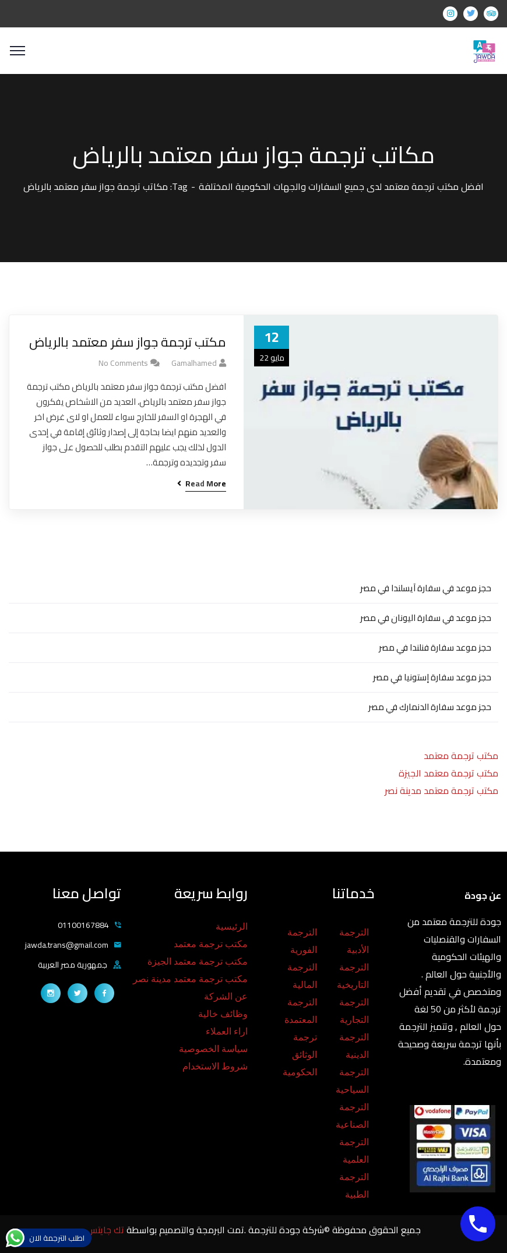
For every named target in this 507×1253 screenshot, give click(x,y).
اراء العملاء (227, 1031)
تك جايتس (106, 1229)
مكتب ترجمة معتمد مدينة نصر (441, 790)
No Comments (123, 362)
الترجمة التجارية (354, 1011)
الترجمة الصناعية (352, 1115)
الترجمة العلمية (354, 1150)
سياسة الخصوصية (213, 1049)
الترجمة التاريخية (353, 976)
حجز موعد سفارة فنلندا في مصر (435, 647)
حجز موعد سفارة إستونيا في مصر (432, 677)
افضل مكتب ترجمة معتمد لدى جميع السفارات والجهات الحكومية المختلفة (341, 186)
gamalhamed (194, 362)
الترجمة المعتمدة (300, 1011)
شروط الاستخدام (215, 1066)
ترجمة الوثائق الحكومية (300, 1054)
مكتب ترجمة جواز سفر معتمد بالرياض (127, 342)
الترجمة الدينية (354, 1045)
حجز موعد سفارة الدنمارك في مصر (429, 706)
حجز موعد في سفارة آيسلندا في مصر (425, 588)
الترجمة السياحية (352, 1080)
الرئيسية (232, 926)
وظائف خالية (223, 1014)
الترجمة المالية (302, 976)
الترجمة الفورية (302, 941)
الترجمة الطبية (354, 1185)
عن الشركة (226, 996)
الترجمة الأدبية (354, 941)
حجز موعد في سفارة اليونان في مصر (425, 617)
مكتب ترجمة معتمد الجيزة (448, 773)
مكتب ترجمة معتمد (461, 755)
